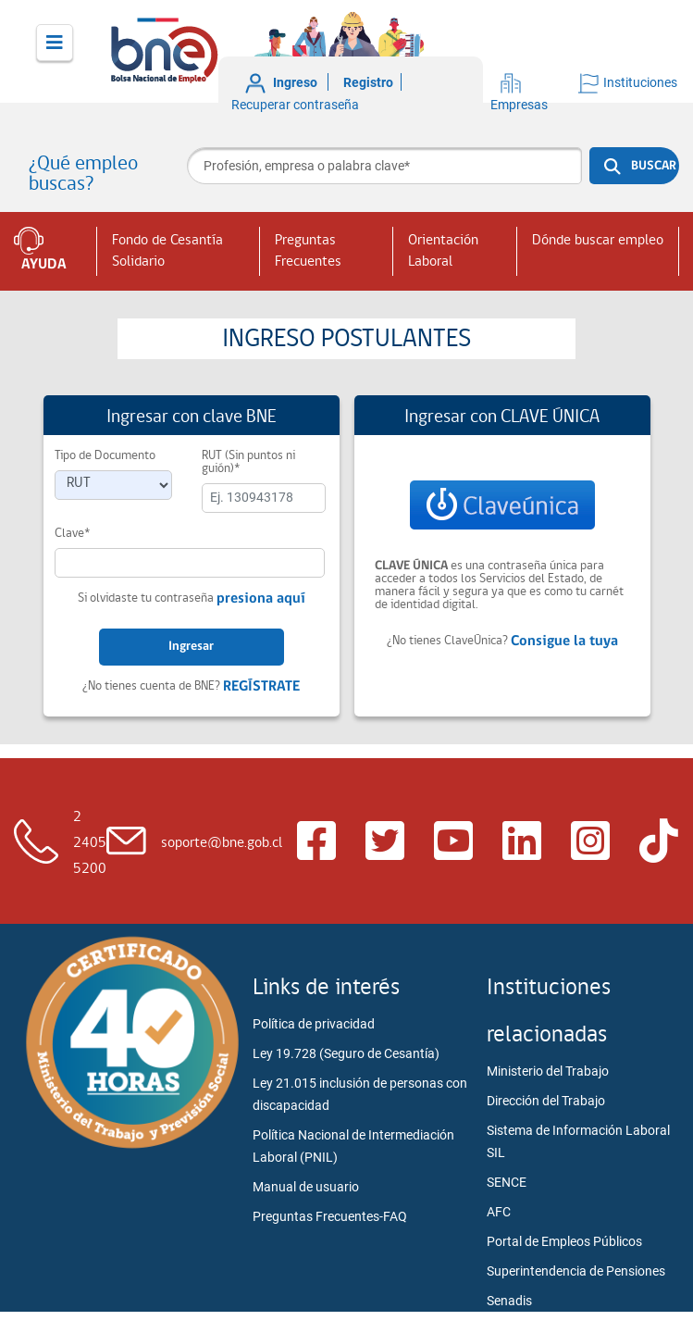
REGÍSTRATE (261, 686)
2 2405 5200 (89, 843)
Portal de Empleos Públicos (564, 1241)
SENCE (506, 1182)
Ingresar (191, 647)
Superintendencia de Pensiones (576, 1271)
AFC (499, 1211)
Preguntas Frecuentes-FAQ (330, 1216)
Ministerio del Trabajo (548, 1071)
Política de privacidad (314, 1023)
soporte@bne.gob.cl (221, 843)
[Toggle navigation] (54, 42)
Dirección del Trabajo (546, 1100)
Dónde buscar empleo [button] (597, 240)
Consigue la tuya (564, 641)
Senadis (509, 1300)
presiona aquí (261, 598)
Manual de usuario (306, 1186)
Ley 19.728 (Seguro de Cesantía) (346, 1053)
